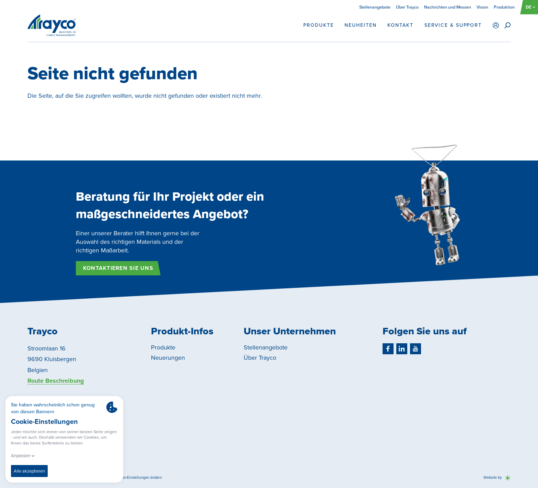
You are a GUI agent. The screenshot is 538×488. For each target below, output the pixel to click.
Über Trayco (407, 7)
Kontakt (400, 25)
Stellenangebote (374, 7)
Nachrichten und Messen (447, 7)
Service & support (453, 25)
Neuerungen (168, 357)
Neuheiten (360, 25)
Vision (482, 7)
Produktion (504, 7)
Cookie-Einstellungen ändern (138, 477)
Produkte (318, 25)
